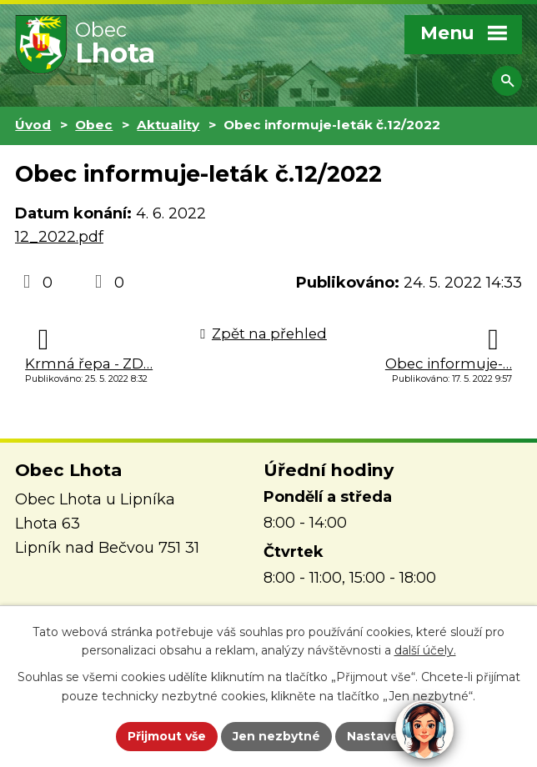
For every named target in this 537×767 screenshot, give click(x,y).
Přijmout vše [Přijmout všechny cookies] (167, 736)
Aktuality (168, 125)
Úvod (33, 125)
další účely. (425, 651)
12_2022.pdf (59, 237)
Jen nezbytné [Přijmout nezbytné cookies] (276, 736)
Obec (94, 125)
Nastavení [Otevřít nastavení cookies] (378, 736)
